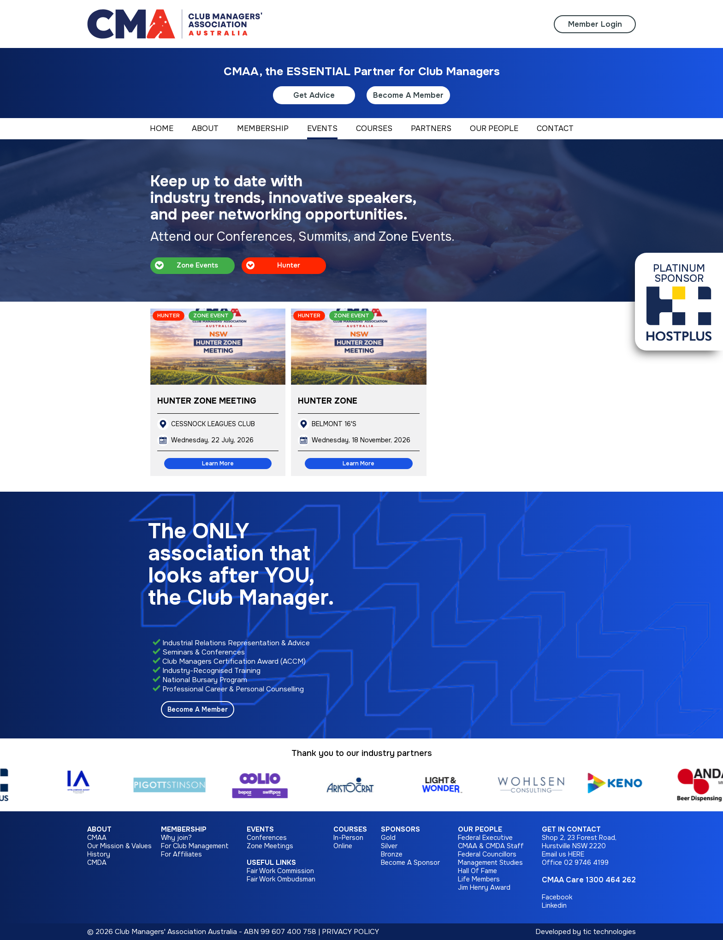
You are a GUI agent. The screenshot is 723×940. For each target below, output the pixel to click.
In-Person (348, 837)
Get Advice (314, 95)
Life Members (479, 879)
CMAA (97, 837)
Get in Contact (571, 829)
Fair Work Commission (280, 871)
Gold (388, 837)
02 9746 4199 (586, 862)
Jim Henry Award (484, 887)
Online (342, 846)
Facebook (557, 897)
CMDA (97, 862)
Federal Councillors (487, 854)
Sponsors (400, 829)
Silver (389, 846)
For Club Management (195, 846)
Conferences (267, 837)
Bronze (392, 854)
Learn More (218, 463)
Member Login (595, 24)
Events (260, 829)
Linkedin (554, 905)
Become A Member (408, 95)
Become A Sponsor (410, 862)
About (99, 829)
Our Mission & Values (119, 846)
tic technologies (609, 931)
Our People (480, 829)
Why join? (176, 837)
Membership (184, 829)
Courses (350, 829)
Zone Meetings (270, 846)
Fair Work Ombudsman (281, 879)
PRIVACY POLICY (350, 931)
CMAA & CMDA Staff (491, 846)
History (98, 854)
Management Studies (490, 862)
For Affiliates (181, 854)
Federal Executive (485, 837)
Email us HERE (563, 854)
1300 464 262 (611, 880)
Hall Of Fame (477, 871)
